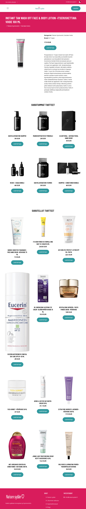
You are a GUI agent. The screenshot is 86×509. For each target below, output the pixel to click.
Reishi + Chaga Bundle (17, 183)
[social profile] (17, 2)
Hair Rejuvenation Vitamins (43, 183)
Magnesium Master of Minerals (43, 136)
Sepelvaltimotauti (52, 504)
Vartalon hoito (25, 26)
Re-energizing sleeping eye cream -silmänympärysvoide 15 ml (43, 309)
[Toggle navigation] (8, 8)
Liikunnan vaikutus (53, 500)
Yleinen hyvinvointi (13, 26)
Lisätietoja (50, 48)
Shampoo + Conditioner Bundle (69, 183)
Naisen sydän (51, 497)
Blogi (48, 507)
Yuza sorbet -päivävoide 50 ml (17, 409)
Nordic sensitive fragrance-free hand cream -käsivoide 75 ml (17, 252)
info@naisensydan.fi (71, 2)
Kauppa (75, 8)
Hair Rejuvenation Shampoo (17, 136)
